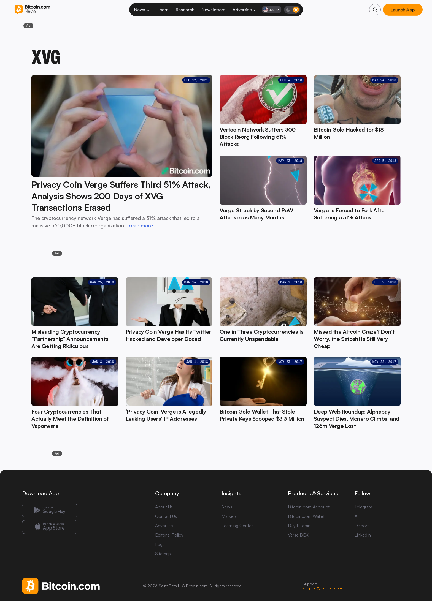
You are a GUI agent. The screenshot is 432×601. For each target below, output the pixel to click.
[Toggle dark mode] (292, 10)
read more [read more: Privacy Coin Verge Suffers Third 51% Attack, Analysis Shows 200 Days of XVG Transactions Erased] (141, 225)
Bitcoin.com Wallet (306, 516)
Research (185, 9)
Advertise (245, 9)
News (142, 9)
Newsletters (213, 9)
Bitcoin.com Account (309, 507)
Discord (362, 525)
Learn (163, 9)
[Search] (375, 9)
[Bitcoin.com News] (32, 10)
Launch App (403, 9)
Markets (229, 516)
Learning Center (237, 525)
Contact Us (166, 516)
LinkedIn (363, 535)
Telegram (363, 507)
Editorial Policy (169, 535)
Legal (160, 544)
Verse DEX (298, 535)
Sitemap (163, 553)
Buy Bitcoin (299, 525)
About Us (164, 507)
